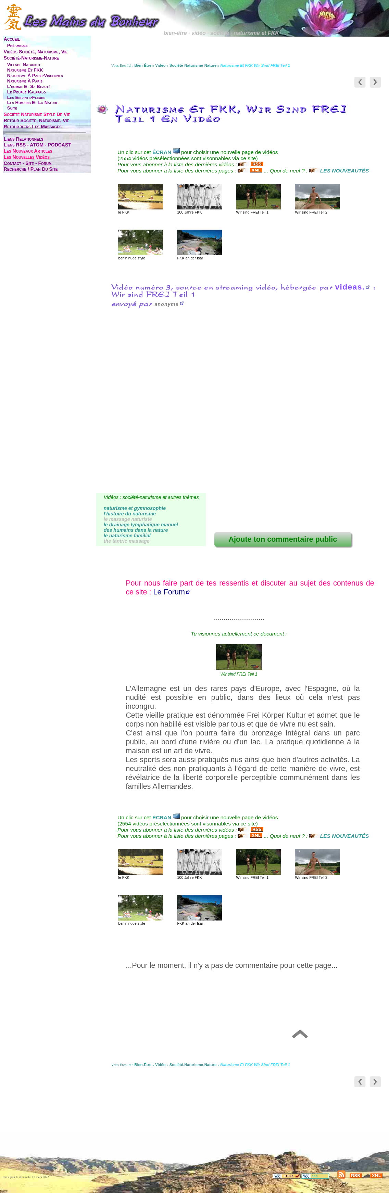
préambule (17, 45)
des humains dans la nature (136, 530)
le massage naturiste (128, 519)
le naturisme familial (127, 535)
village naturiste (24, 64)
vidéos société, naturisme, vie (36, 51)
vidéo (160, 65)
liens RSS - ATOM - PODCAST (37, 144)
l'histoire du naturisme (130, 513)
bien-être (142, 65)
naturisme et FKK (25, 70)
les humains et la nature (32, 102)
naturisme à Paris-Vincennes (35, 75)
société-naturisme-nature (31, 58)
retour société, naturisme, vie (36, 120)
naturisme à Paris (24, 81)
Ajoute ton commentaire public (282, 539)
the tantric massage (127, 541)
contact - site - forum (28, 163)
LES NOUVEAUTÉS (339, 171)
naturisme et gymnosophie (135, 508)
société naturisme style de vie (37, 114)
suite (12, 108)
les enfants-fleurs (26, 97)
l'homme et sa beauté (29, 86)
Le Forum (169, 592)
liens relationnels (23, 139)
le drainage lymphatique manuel (141, 524)
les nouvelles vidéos (27, 157)
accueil (12, 39)
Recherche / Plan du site (31, 169)
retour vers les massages (33, 126)
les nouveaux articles (28, 151)
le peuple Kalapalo (26, 91)
